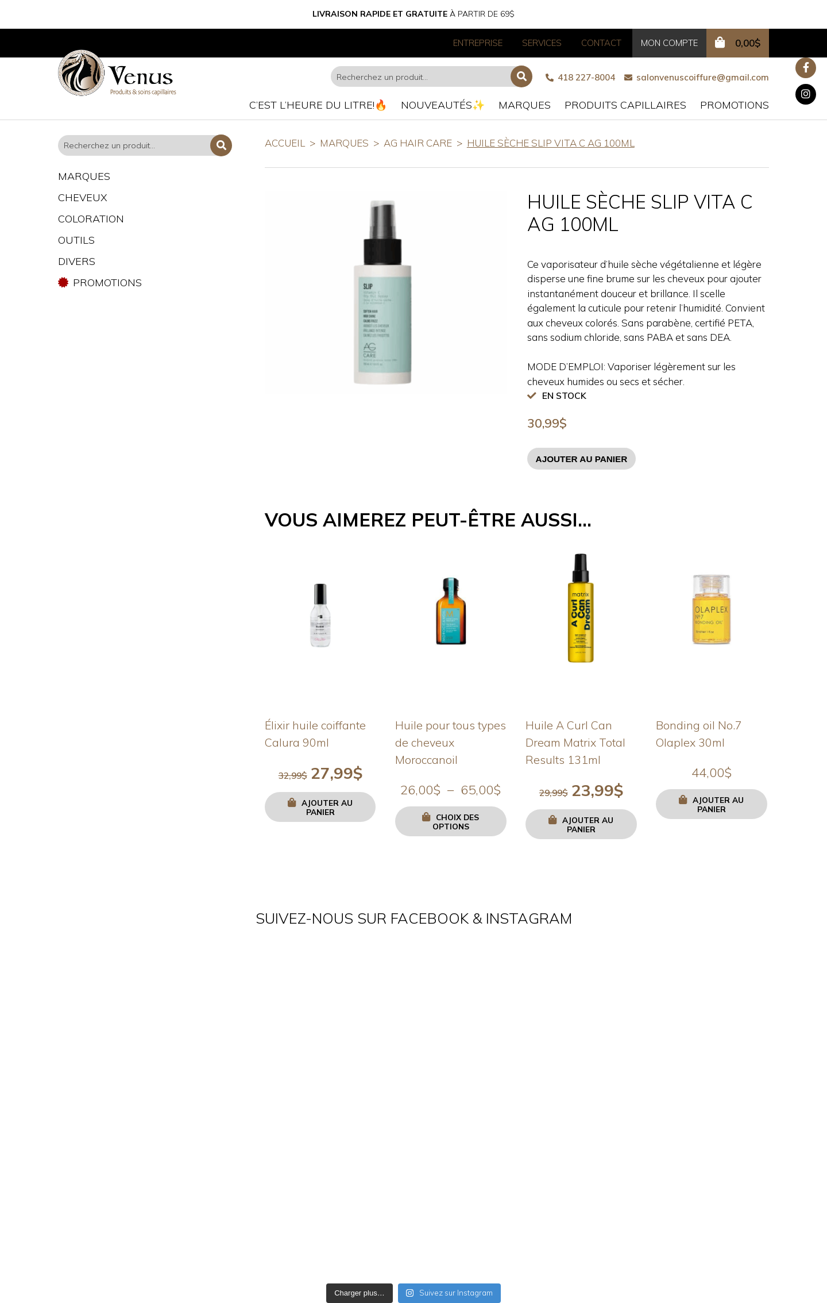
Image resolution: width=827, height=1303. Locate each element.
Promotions (734, 105)
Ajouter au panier (582, 459)
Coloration (91, 218)
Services (542, 42)
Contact (601, 42)
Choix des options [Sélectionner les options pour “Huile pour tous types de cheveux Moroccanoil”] (456, 821)
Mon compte (669, 42)
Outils (76, 240)
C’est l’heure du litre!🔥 (318, 105)
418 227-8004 (580, 77)
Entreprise (478, 42)
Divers (76, 261)
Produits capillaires (625, 105)
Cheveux (82, 197)
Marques (524, 105)
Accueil (285, 143)
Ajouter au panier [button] (327, 807)
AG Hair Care (418, 143)
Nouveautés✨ (443, 105)
